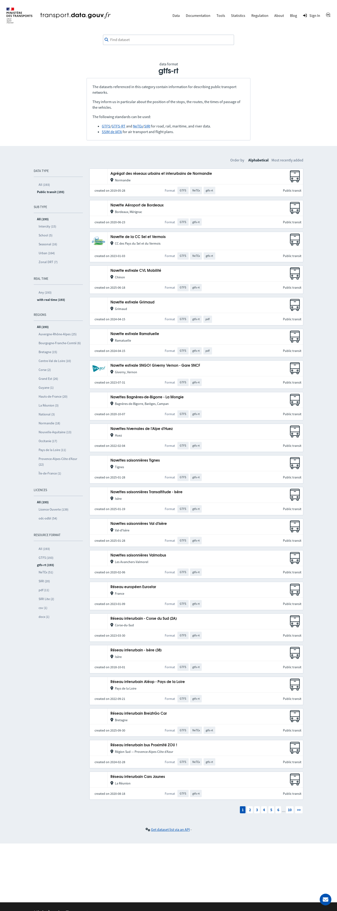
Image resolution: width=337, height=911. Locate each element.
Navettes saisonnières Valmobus (138, 555)
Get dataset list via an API (170, 829)
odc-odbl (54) (48, 518)
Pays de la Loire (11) (52, 450)
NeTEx (138, 126)
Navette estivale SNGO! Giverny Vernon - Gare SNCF (155, 365)
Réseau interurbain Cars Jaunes (137, 777)
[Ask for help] (325, 899)
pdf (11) (44, 590)
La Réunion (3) (49, 405)
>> (299, 809)
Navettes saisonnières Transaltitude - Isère (146, 492)
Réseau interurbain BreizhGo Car (138, 713)
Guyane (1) (46, 387)
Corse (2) (45, 370)
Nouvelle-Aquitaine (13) (55, 432)
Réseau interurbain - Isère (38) (135, 650)
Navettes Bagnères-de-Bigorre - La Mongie (147, 397)
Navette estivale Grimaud (132, 302)
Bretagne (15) (48, 352)
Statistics (238, 15)
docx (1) (44, 617)
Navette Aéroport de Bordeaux (137, 205)
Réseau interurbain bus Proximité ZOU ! (143, 745)
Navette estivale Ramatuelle (134, 334)
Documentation (198, 15)
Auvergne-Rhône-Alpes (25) (58, 334)
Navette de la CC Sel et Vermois (138, 237)
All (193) (44, 185)
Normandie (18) (49, 423)
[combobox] (168, 40)
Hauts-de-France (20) (53, 396)
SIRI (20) (44, 581)
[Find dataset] (168, 40)
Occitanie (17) (48, 441)
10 (290, 809)
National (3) (47, 414)
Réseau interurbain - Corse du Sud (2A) (143, 618)
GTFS (106, 126)
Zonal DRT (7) (48, 262)
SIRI (147, 126)
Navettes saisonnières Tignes (135, 460)
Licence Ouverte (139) (53, 509)
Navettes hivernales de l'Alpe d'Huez (141, 429)
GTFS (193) (46, 558)
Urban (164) (47, 253)
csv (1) (43, 608)
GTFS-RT (118, 126)
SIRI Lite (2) (46, 599)
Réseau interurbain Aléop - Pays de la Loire (147, 682)
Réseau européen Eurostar (133, 587)
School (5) (45, 235)
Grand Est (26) (48, 379)
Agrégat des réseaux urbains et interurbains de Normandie (161, 173)
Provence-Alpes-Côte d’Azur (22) (58, 462)
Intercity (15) (47, 226)
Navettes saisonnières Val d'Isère (138, 524)
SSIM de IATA (112, 131)
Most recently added (287, 160)
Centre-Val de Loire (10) (55, 361)
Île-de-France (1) (50, 473)
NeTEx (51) (46, 572)
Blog (293, 15)
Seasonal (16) (48, 244)
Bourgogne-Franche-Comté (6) (60, 343)
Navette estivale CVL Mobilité (135, 271)
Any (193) (45, 292)
